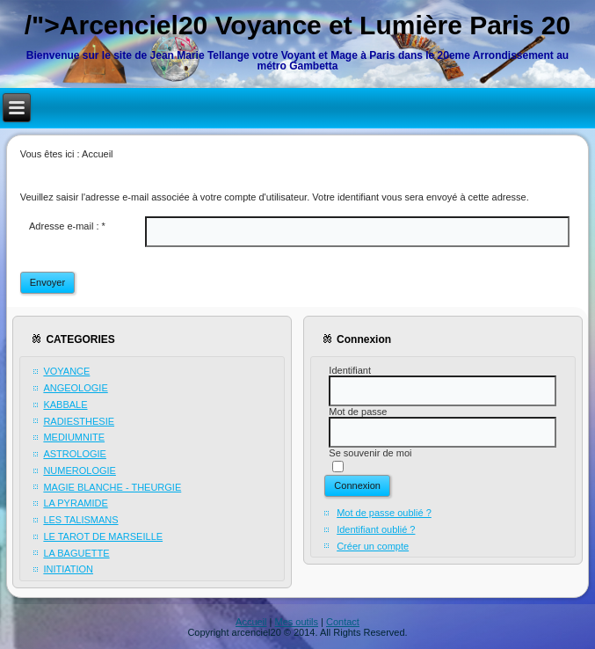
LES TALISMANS (80, 519)
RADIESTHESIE (78, 421)
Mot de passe (358, 411)
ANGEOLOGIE (75, 388)
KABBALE (65, 404)
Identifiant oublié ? (376, 529)
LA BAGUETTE (76, 553)
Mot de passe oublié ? (384, 512)
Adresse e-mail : (67, 226)
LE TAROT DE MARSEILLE (103, 536)
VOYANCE (66, 371)
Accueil (251, 621)
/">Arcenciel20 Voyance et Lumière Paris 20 (298, 25)
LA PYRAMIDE (75, 503)
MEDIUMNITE (74, 437)
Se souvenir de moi (370, 453)
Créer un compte (373, 546)
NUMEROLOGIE (79, 470)
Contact (342, 621)
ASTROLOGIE (74, 453)
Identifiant (350, 370)
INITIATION (68, 569)
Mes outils (297, 621)
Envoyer (47, 282)
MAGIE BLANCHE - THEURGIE (112, 487)
